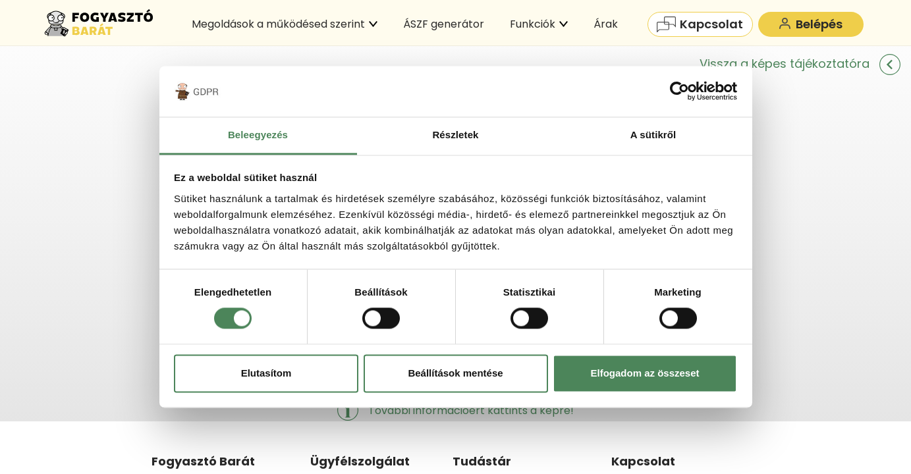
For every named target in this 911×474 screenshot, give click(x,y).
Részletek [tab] (455, 134)
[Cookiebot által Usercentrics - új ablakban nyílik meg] (679, 91)
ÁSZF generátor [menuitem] (443, 24)
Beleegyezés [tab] (258, 134)
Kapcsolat (700, 24)
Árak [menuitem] (606, 24)
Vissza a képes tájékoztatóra (800, 63)
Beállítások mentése (455, 373)
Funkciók (539, 24)
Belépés (810, 24)
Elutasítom (266, 373)
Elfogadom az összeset (644, 373)
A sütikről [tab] (653, 134)
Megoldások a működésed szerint (284, 24)
